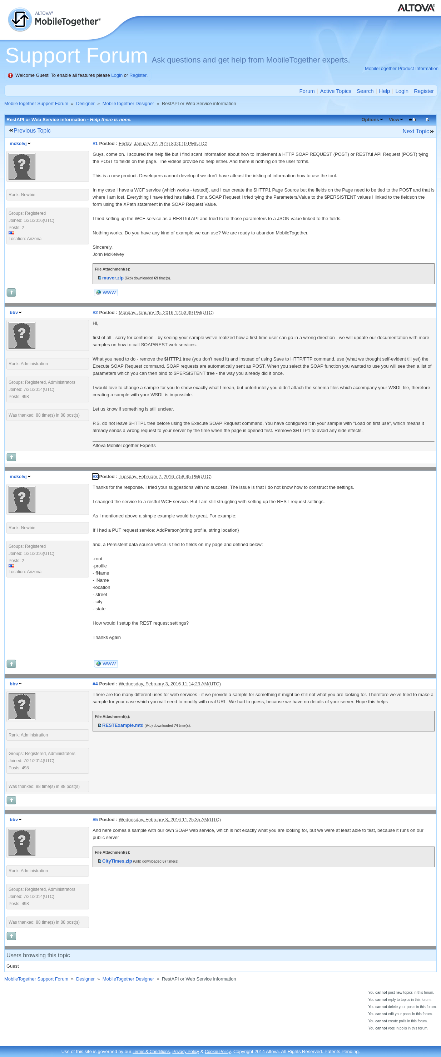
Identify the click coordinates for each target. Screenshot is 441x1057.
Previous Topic (32, 131)
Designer (85, 103)
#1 (95, 143)
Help (384, 91)
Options (370, 119)
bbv (14, 312)
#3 (95, 476)
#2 (95, 312)
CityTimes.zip (117, 861)
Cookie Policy (218, 1051)
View (394, 119)
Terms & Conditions (151, 1051)
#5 (95, 819)
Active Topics (335, 91)
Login (117, 75)
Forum (306, 91)
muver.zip (113, 278)
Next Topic (416, 131)
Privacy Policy (185, 1051)
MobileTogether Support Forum (36, 103)
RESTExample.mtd (123, 725)
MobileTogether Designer (128, 103)
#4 (95, 683)
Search (365, 91)
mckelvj (18, 143)
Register (138, 75)
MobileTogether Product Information (401, 68)
